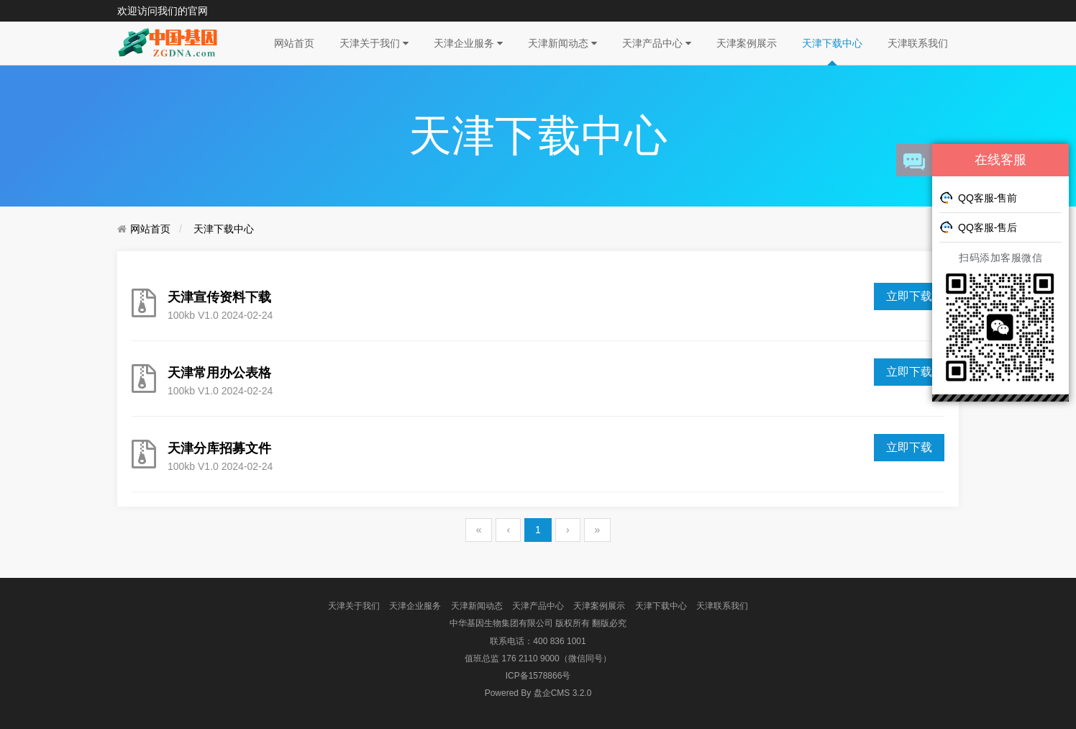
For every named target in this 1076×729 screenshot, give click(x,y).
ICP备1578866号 (538, 676)
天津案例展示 (746, 43)
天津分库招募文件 (219, 448)
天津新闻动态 (562, 43)
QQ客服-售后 (978, 226)
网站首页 (294, 43)
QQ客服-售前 (978, 197)
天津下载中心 (832, 43)
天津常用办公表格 (219, 373)
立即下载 (909, 447)
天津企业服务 (468, 43)
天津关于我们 (374, 43)
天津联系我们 (918, 43)
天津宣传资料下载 (219, 297)
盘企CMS (538, 693)
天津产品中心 (656, 43)
